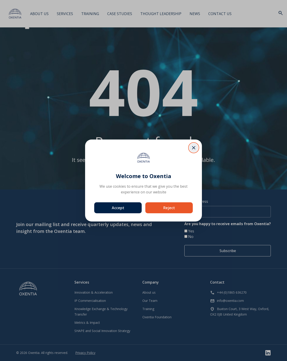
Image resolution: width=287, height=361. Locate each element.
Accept (118, 207)
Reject (169, 207)
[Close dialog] (193, 147)
